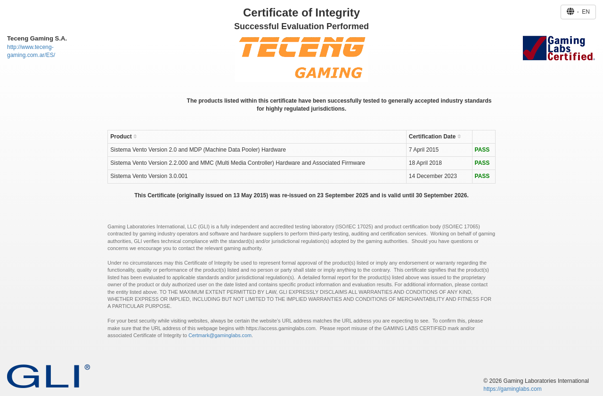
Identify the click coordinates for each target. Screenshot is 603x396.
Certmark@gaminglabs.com (220, 335)
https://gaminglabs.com (512, 389)
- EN (578, 11)
